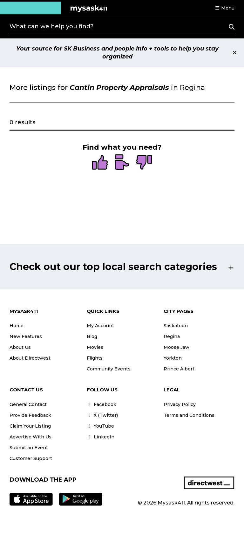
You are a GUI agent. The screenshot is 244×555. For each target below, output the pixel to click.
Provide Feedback (30, 415)
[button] (224, 8)
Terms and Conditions (189, 415)
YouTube (100, 426)
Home (17, 325)
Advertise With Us (30, 437)
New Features (26, 336)
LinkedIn (100, 437)
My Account (100, 325)
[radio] (100, 163)
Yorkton (173, 358)
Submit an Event (29, 447)
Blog (92, 336)
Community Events (109, 369)
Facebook (101, 404)
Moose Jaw (176, 347)
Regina (172, 336)
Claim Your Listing (30, 426)
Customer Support (31, 458)
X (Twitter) (102, 415)
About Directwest (30, 358)
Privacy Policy (180, 404)
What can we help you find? (51, 26)
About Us (20, 347)
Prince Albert (179, 369)
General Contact (28, 404)
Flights (95, 358)
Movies (95, 347)
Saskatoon (176, 325)
